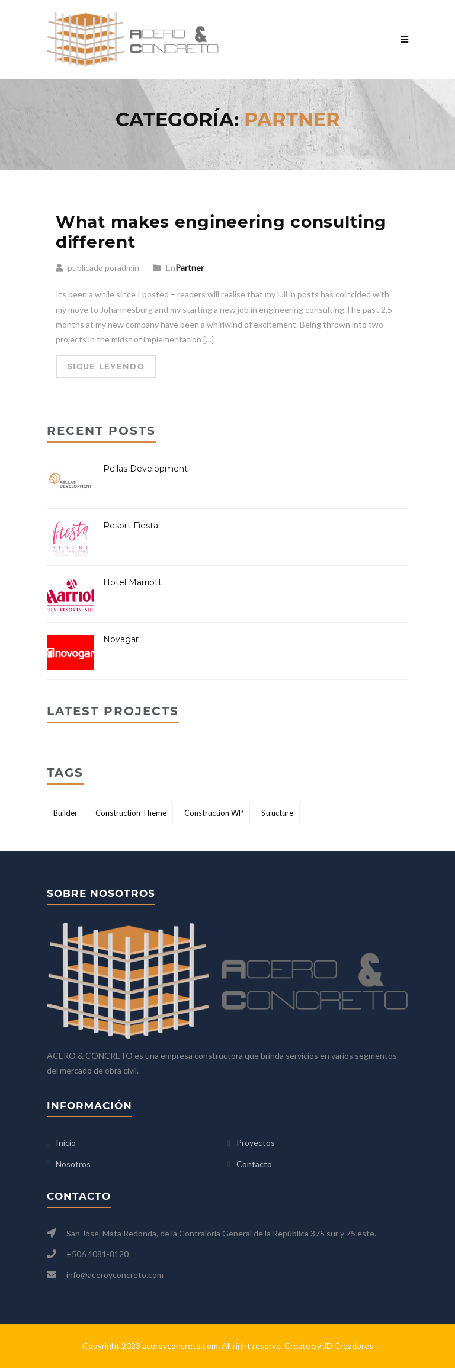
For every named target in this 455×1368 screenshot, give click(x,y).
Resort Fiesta (130, 525)
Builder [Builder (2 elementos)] (65, 813)
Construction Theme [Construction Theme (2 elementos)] (130, 813)
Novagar (121, 639)
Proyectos (255, 1143)
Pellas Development (145, 468)
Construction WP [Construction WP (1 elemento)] (213, 813)
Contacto (254, 1164)
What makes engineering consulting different (221, 232)
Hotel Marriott (132, 582)
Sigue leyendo (106, 366)
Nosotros (73, 1164)
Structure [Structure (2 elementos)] (277, 813)
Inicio (66, 1143)
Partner (189, 267)
